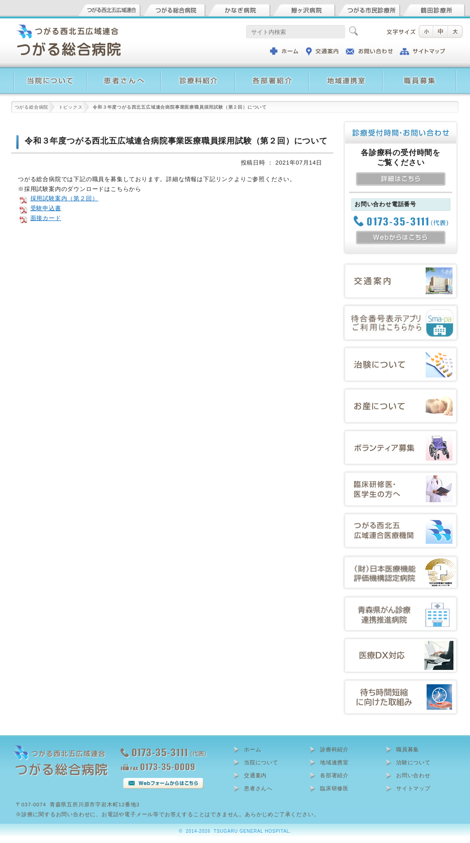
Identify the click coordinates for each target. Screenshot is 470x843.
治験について (413, 762)
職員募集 (407, 749)
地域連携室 (334, 762)
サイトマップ (413, 788)
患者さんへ (258, 788)
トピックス (71, 107)
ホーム (252, 749)
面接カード (45, 218)
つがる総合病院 (32, 107)
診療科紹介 (334, 749)
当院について (261, 762)
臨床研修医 (334, 788)
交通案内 (255, 775)
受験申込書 (45, 208)
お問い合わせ (413, 775)
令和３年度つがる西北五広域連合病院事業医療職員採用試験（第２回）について (176, 140)
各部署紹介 (334, 775)
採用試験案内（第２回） (64, 198)
